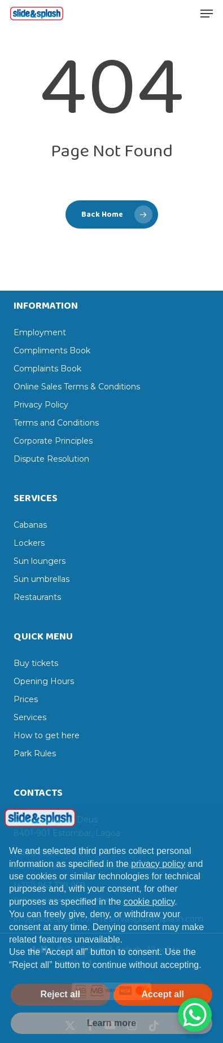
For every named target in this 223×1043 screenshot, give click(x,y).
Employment (40, 332)
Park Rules (35, 753)
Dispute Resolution (51, 459)
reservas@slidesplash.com (151, 919)
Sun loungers (39, 561)
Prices (26, 699)
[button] (206, 13)
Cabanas (30, 525)
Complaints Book (47, 368)
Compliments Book (52, 350)
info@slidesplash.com (56, 919)
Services (30, 717)
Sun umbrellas (41, 579)
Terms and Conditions (56, 423)
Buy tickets (36, 663)
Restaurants (37, 597)
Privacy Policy (41, 405)
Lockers (29, 543)
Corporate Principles (53, 441)
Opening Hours (44, 681)
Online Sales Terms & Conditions (77, 387)
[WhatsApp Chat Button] (195, 1015)
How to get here (47, 735)
